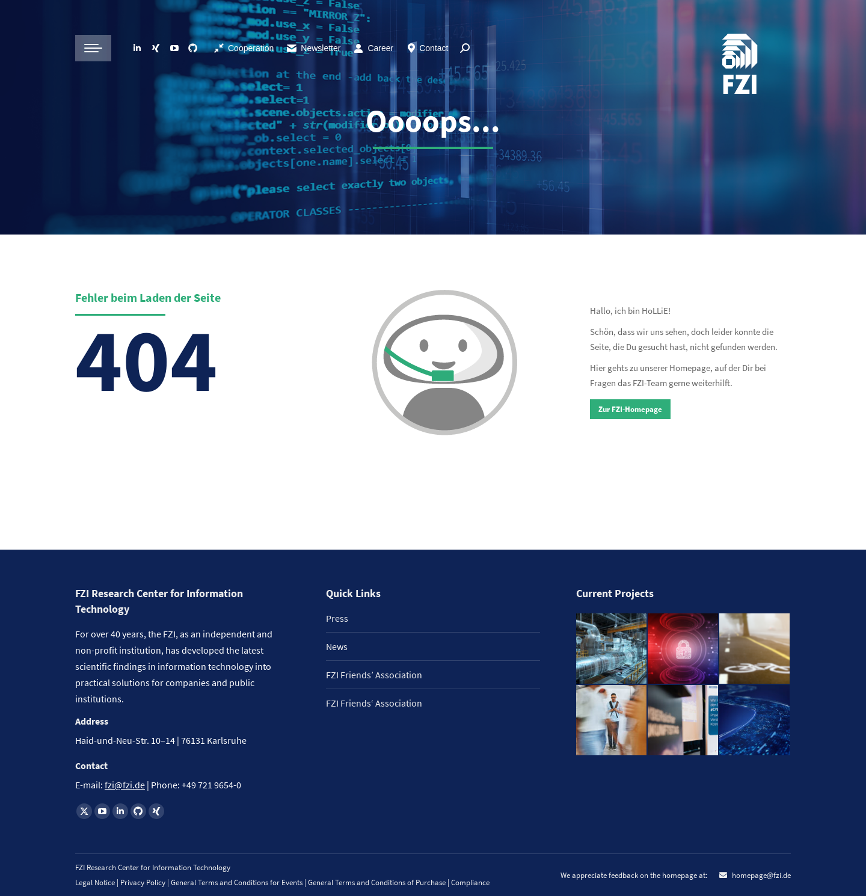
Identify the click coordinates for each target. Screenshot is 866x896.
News (337, 646)
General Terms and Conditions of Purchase (377, 882)
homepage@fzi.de (760, 875)
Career (380, 48)
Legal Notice (95, 882)
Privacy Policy (143, 882)
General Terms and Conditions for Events (236, 882)
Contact (433, 48)
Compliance (470, 882)
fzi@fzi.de (125, 785)
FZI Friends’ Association (374, 675)
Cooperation (251, 48)
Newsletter (313, 48)
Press (337, 618)
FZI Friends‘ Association (374, 703)
